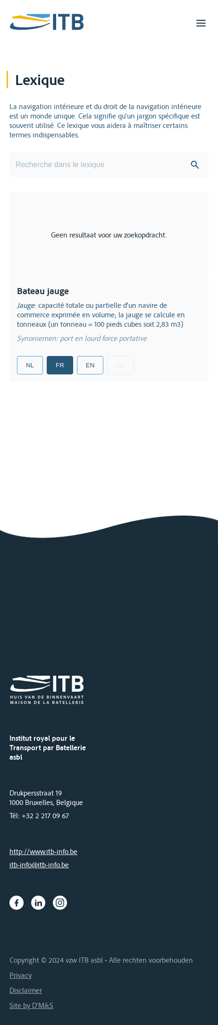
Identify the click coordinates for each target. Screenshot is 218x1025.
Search (195, 164)
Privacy (20, 975)
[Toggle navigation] (201, 23)
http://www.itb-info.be (43, 851)
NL (30, 365)
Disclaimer (25, 990)
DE (120, 365)
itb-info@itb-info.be (39, 864)
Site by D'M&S (31, 1005)
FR (60, 365)
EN (90, 365)
